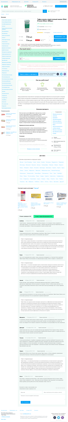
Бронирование (4, 1)
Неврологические (6, 66)
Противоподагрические (7, 85)
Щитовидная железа (6, 108)
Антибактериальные (6, 24)
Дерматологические (6, 47)
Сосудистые (4, 97)
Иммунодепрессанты (6, 54)
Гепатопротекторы (6, 39)
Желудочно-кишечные (6, 52)
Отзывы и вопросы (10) (58, 32)
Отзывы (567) (35, 1)
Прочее (7, 14)
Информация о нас (16, 1)
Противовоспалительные (7, 79)
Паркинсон (4, 72)
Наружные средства (6, 64)
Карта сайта (3, 419)
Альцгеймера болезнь (7, 22)
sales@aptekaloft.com (27, 413)
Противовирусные (6, 76)
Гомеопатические (5, 43)
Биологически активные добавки (7, 29)
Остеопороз (4, 68)
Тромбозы (4, 99)
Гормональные (5, 45)
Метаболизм (4, 60)
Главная (2, 14)
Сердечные (4, 95)
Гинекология (4, 41)
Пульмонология (5, 93)
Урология (4, 101)
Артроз (3, 26)
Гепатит (3, 37)
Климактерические (6, 58)
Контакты (44, 1)
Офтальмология (5, 70)
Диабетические (5, 50)
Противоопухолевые (6, 83)
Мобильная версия (6, 416)
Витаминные (4, 33)
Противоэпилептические (7, 89)
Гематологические (6, 35)
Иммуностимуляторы (6, 56)
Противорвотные (6, 87)
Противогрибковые (6, 81)
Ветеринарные (5, 31)
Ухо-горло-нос (5, 103)
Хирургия (4, 105)
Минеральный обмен (6, 62)
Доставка (26, 1)
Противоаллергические (7, 74)
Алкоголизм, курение (6, 19)
